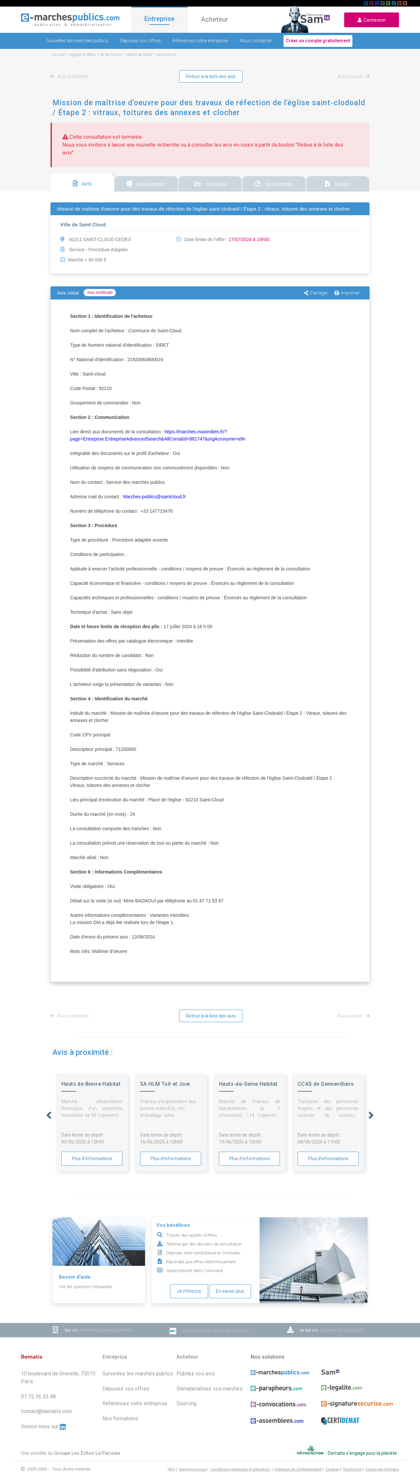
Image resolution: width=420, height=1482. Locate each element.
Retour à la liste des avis (211, 76)
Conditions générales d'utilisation (240, 1469)
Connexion (372, 20)
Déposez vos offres (140, 40)
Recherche (352, 1469)
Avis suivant (353, 76)
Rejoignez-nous (192, 1469)
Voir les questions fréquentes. (86, 1286)
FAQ (171, 1469)
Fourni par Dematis (382, 1469)
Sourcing (187, 1403)
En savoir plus (230, 1291)
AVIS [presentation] (82, 183)
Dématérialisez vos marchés (209, 1389)
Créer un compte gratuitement (318, 40)
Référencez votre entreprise (200, 40)
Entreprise (159, 19)
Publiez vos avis (196, 1373)
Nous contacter (256, 40)
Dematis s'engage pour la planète (363, 1453)
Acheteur (214, 19)
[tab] (83, 182)
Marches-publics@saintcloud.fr (154, 496)
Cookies (332, 1469)
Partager (316, 293)
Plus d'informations (92, 1158)
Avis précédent (70, 76)
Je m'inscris (189, 1291)
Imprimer (347, 293)
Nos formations (120, 1418)
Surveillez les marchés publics (78, 40)
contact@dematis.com (46, 1411)
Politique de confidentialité (298, 1469)
